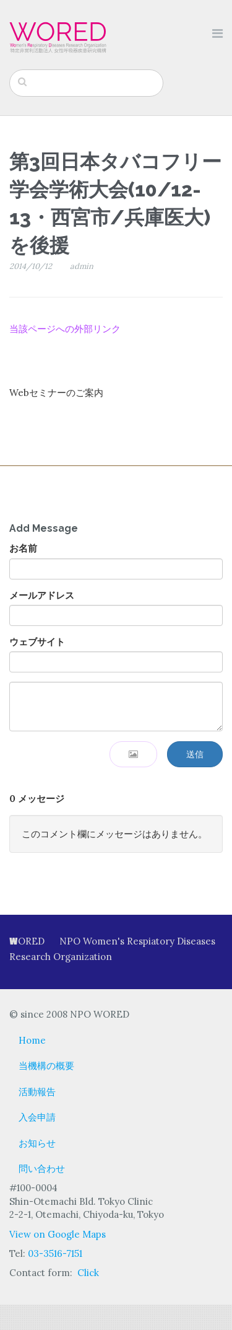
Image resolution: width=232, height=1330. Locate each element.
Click (88, 1273)
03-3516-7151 (55, 1253)
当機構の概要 (46, 1066)
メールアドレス (41, 595)
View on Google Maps (57, 1234)
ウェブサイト (37, 642)
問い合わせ (42, 1168)
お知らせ (37, 1143)
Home (32, 1040)
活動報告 (37, 1092)
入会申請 (37, 1117)
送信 (195, 754)
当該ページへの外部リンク (65, 329)
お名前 (23, 548)
